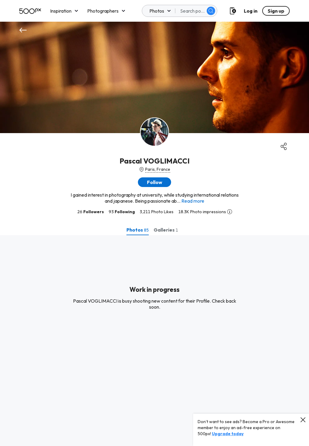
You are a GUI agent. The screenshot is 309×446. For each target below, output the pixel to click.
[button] (154, 182)
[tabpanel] (154, 340)
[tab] (137, 229)
